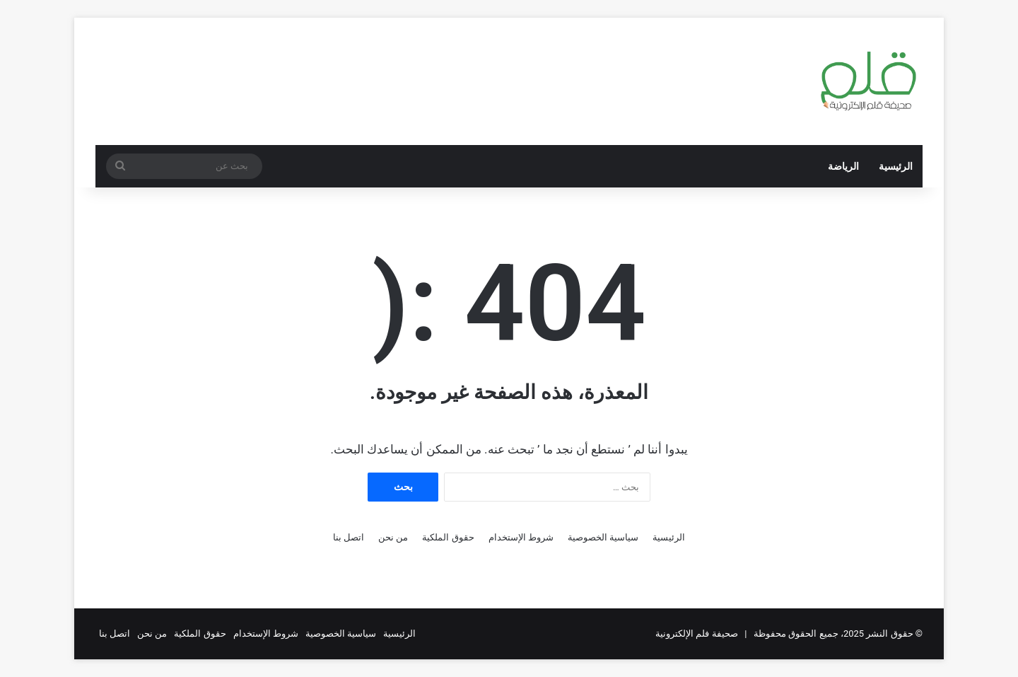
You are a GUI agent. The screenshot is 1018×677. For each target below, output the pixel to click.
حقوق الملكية (448, 537)
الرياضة (843, 166)
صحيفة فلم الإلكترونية (696, 633)
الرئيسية (896, 166)
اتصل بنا (348, 537)
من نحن (393, 537)
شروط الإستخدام (521, 537)
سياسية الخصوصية (603, 537)
